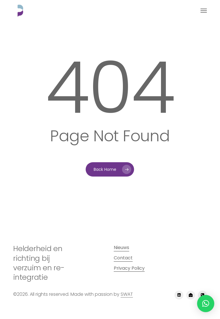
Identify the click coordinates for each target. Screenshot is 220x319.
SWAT (127, 294)
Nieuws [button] (121, 247)
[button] (204, 10)
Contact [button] (123, 258)
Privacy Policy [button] (129, 268)
